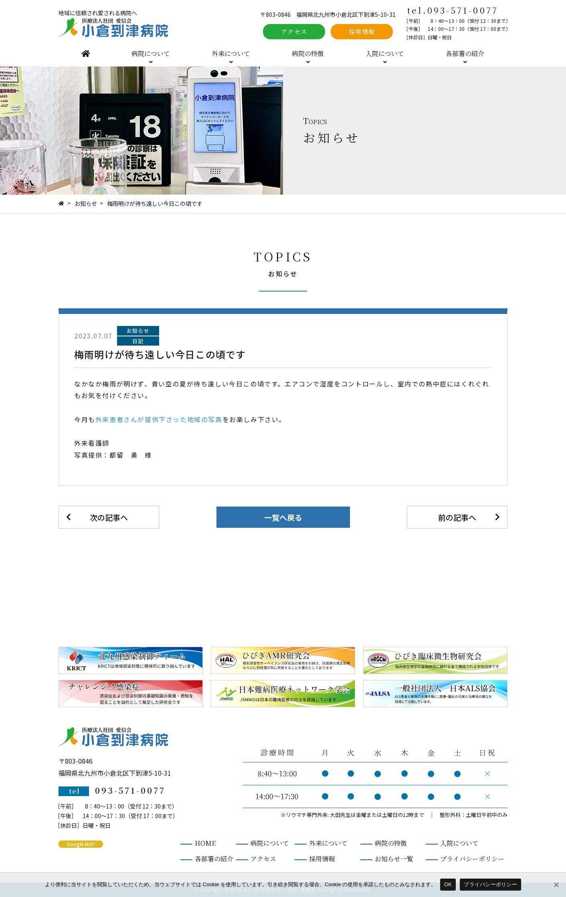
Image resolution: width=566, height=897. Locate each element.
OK (448, 884)
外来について (231, 53)
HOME (85, 53)
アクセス (294, 31)
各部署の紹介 (465, 53)
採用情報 (362, 31)
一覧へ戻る (283, 517)
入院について (385, 53)
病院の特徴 (308, 53)
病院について (150, 53)
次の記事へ (109, 517)
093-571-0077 (462, 10)
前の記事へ (457, 517)
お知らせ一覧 (394, 858)
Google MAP (81, 844)
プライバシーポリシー (472, 858)
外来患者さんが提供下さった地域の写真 (158, 419)
